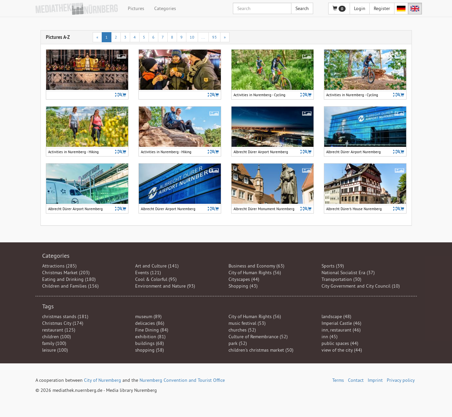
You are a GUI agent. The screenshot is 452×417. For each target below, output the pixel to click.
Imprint (375, 380)
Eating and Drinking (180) (69, 279)
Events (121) (148, 273)
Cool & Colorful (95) (156, 279)
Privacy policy (401, 380)
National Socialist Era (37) (348, 273)
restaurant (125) (58, 330)
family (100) (54, 343)
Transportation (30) (341, 279)
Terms (338, 380)
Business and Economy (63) (256, 266)
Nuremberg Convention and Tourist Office (182, 380)
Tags (48, 306)
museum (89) (148, 316)
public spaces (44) (340, 343)
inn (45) (330, 337)
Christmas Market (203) (66, 273)
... (203, 37)
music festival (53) (247, 323)
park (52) (238, 343)
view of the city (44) (342, 350)
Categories (165, 8)
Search (302, 8)
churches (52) (242, 330)
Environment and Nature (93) (165, 286)
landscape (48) (336, 316)
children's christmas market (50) (261, 350)
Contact (356, 380)
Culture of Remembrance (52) (258, 337)
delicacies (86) (149, 323)
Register (382, 8)
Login (359, 8)
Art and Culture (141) (157, 266)
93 (214, 37)
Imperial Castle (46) (341, 323)
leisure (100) (55, 350)
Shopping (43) (243, 286)
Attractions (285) (59, 266)
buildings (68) (149, 343)
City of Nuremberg (102, 380)
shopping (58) (149, 350)
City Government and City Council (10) (361, 286)
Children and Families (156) (70, 286)
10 (192, 37)
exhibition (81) (150, 337)
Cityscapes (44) (244, 279)
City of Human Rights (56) (255, 273)
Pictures (136, 8)
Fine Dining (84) (151, 330)
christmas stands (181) (65, 316)
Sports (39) (333, 266)
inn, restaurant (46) (341, 330)
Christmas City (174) (62, 323)
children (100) (56, 337)
